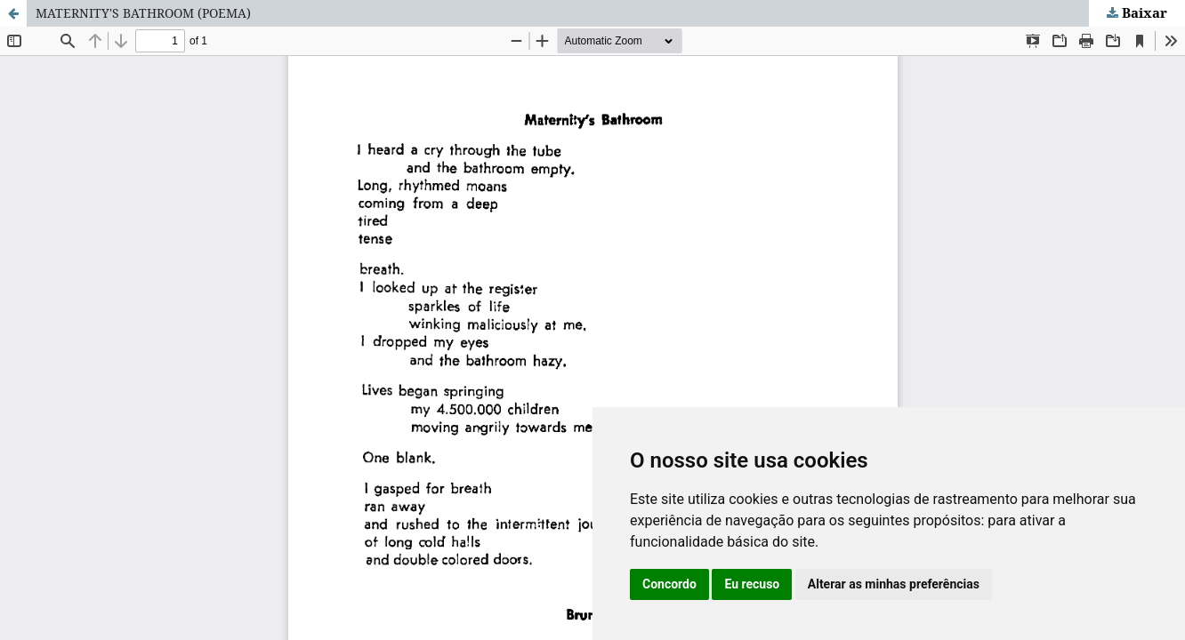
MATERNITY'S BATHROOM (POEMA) (143, 12)
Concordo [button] (669, 584)
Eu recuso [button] (751, 584)
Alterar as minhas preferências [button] (893, 584)
